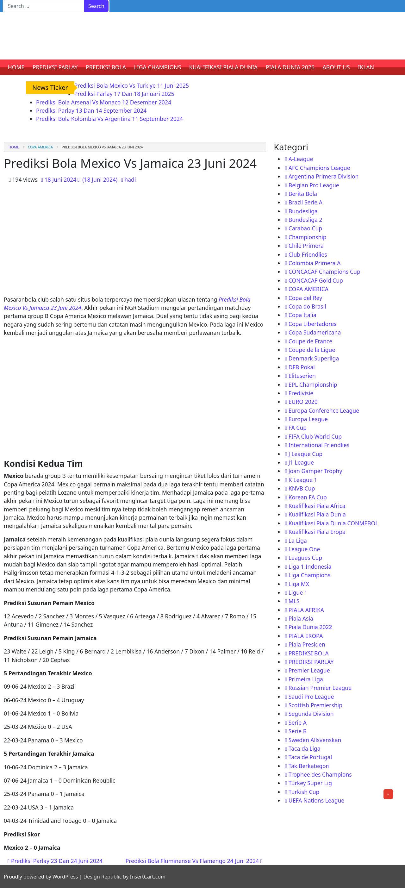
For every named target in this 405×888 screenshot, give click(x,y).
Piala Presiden (307, 644)
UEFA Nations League (317, 800)
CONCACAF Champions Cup (324, 271)
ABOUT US (336, 67)
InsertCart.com (147, 876)
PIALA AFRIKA (306, 610)
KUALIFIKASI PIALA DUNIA (223, 67)
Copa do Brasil (307, 306)
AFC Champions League (319, 168)
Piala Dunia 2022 (310, 627)
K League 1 (303, 480)
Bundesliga (303, 211)
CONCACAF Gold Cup (316, 280)
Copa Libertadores (313, 324)
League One (304, 549)
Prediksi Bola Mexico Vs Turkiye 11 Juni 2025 (131, 85)
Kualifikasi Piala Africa (317, 506)
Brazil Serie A (305, 202)
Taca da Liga (305, 748)
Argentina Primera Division (324, 176)
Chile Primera (306, 245)
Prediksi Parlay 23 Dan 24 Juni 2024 (55, 861)
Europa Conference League (324, 410)
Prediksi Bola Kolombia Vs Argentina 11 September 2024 (109, 118)
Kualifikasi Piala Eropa (317, 531)
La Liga (298, 540)
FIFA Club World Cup (315, 436)
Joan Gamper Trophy (315, 471)
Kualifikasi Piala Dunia (317, 514)
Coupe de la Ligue (312, 349)
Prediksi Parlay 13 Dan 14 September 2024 (91, 110)
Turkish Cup (304, 792)
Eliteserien (302, 375)
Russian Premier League (320, 687)
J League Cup (305, 454)
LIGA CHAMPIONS (157, 67)
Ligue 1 (298, 592)
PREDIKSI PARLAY (55, 67)
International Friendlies (319, 445)
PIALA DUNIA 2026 (290, 67)
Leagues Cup (305, 557)
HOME (16, 67)
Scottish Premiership (315, 705)
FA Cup (298, 427)
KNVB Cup (302, 488)
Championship (308, 237)
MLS (294, 601)
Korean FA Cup (308, 497)
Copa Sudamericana (315, 332)
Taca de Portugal (310, 757)
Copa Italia (302, 315)
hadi (130, 179)
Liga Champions (310, 575)
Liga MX (299, 584)
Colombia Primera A (315, 263)
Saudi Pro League (311, 696)
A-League (301, 159)
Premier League (309, 670)
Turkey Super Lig (310, 783)
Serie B (298, 731)
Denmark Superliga (314, 358)
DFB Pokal (302, 367)
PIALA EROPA (306, 636)
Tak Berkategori (309, 766)
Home (14, 147)
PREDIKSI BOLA (106, 67)
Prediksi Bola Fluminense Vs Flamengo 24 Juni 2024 (194, 861)
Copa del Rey (305, 298)
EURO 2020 (303, 401)
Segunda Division (311, 713)
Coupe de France (310, 341)
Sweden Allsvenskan (315, 740)
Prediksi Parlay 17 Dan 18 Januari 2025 (124, 93)
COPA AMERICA (40, 147)
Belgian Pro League (314, 185)
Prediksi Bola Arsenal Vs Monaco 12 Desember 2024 (103, 102)
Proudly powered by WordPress (41, 876)
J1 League (301, 462)
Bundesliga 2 (305, 219)
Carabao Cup (305, 228)
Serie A (298, 722)
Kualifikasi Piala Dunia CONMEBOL (333, 523)
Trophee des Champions (320, 774)
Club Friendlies (308, 254)
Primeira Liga (306, 679)
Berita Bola (303, 193)
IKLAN (366, 67)
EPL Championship (313, 384)
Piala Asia (301, 618)
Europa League (308, 419)
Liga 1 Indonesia (310, 566)
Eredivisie (301, 393)
